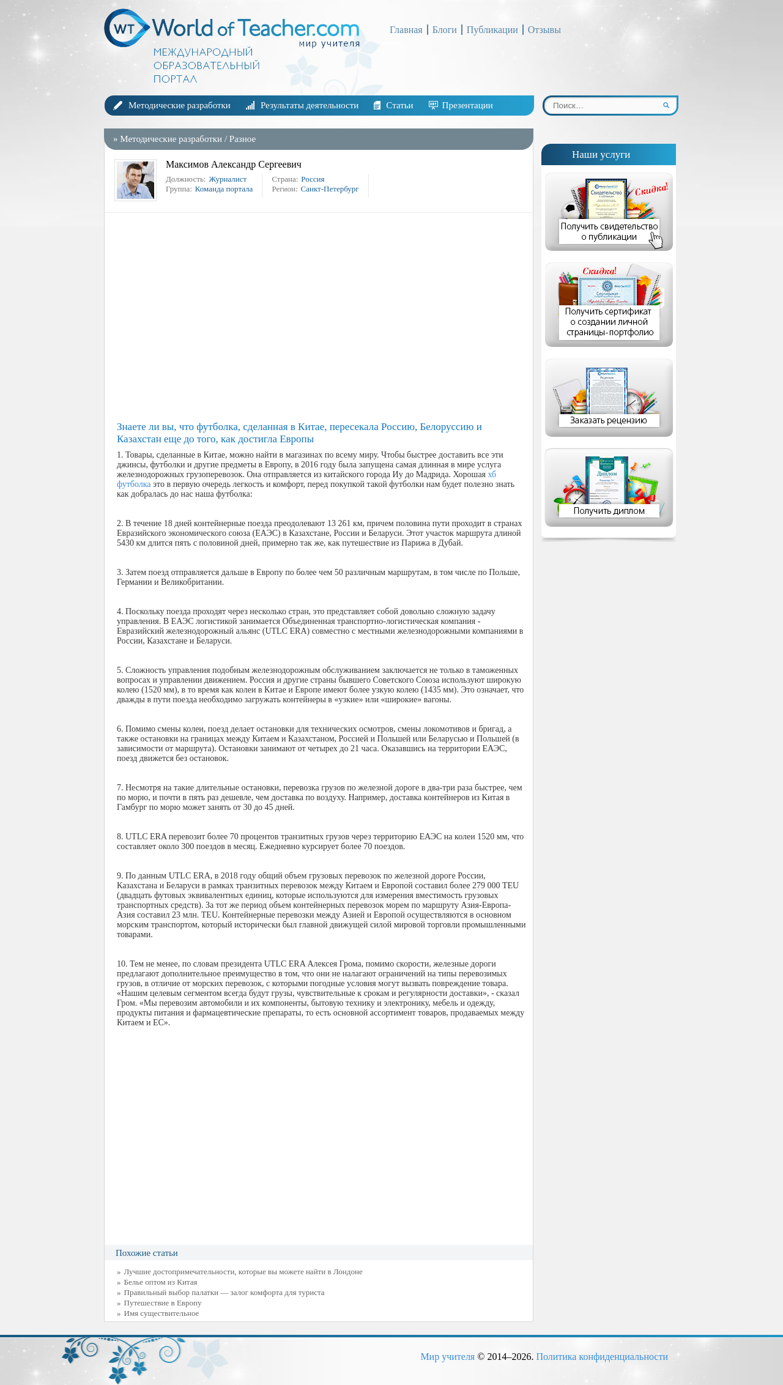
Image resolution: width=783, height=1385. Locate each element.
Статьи (399, 105)
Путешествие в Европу (163, 1302)
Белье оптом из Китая (161, 1282)
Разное (242, 139)
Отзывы (544, 29)
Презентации (467, 105)
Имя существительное (161, 1313)
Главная (406, 29)
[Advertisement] (322, 317)
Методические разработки (179, 105)
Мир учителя (447, 1356)
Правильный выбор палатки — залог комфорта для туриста (224, 1292)
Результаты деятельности (309, 105)
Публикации (492, 29)
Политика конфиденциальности (602, 1356)
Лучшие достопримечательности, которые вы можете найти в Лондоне (243, 1271)
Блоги (444, 29)
